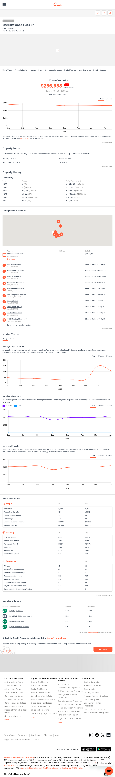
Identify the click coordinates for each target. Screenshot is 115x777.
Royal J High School (16, 621)
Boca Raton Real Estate (41, 696)
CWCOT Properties (92, 699)
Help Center (36, 735)
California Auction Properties (70, 691)
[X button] (103, 734)
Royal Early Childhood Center (20, 616)
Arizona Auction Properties (69, 704)
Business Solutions (92, 685)
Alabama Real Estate (13, 682)
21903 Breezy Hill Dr (14, 307)
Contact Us (23, 735)
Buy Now (103, 649)
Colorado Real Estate (14, 699)
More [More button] (6, 720)
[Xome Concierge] (106, 764)
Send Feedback (57, 666)
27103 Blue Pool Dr (14, 276)
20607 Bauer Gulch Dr (15, 288)
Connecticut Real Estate (15, 703)
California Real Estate (13, 696)
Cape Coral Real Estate (41, 703)
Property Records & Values (96, 696)
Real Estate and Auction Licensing (19, 757)
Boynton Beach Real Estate (43, 699)
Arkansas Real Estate (13, 692)
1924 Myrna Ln (12, 301)
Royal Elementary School (19, 627)
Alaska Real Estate (12, 685)
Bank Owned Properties (94, 709)
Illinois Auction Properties (69, 711)
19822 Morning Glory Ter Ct (17, 319)
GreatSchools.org (93, 632)
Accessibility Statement (31, 768)
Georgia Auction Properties (70, 701)
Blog (57, 735)
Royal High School (16, 611)
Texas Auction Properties (69, 687)
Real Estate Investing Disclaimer (57, 768)
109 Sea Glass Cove (14, 313)
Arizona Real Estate (13, 689)
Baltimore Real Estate (40, 692)
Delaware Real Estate (13, 706)
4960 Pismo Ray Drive (15, 270)
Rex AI (36, 739)
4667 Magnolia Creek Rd (16, 294)
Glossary (48, 735)
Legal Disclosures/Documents (18, 739)
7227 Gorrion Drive (14, 264)
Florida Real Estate (12, 716)
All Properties (63, 684)
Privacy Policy (10, 765)
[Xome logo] (58, 4)
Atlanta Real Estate (39, 682)
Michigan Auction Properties (70, 708)
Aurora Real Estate (39, 685)
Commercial (89, 689)
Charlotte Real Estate (40, 706)
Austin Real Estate (39, 689)
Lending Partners (91, 692)
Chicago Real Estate (40, 710)
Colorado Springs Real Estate (44, 713)
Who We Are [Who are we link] (9, 735)
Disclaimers (24, 138)
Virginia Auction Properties (69, 718)
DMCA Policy (77, 768)
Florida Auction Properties (69, 715)
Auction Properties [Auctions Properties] (92, 682)
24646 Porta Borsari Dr (15, 282)
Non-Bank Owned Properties (96, 712)
